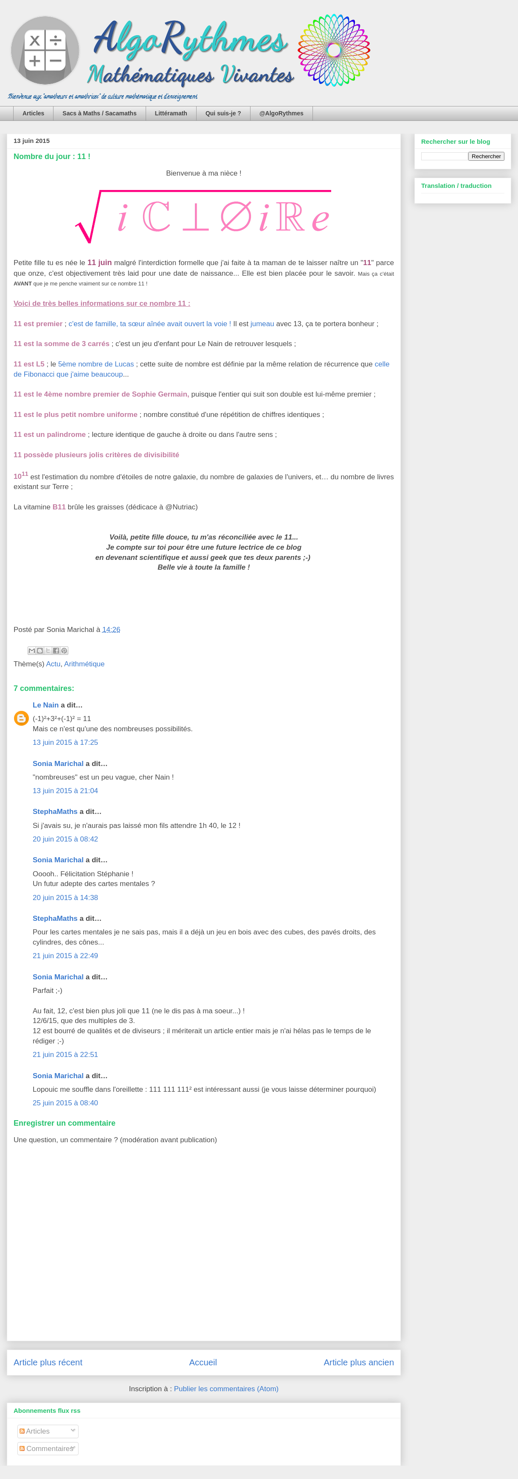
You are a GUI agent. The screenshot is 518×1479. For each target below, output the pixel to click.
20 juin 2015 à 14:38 (65, 898)
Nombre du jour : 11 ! (52, 156)
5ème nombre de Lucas (96, 364)
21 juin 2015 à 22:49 (65, 956)
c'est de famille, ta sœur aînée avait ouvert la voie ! (149, 324)
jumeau (262, 324)
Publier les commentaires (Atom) (226, 1389)
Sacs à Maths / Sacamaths (99, 113)
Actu (53, 664)
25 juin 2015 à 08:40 (65, 1103)
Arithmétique (84, 664)
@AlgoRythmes (281, 113)
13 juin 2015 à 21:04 (65, 791)
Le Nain (46, 705)
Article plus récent (48, 1362)
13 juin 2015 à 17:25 (65, 742)
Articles (33, 113)
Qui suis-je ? (223, 113)
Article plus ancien (359, 1362)
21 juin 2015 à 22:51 (65, 1055)
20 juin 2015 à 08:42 (65, 839)
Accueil (203, 1362)
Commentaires (46, 1449)
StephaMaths (55, 812)
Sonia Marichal (58, 764)
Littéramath (171, 113)
